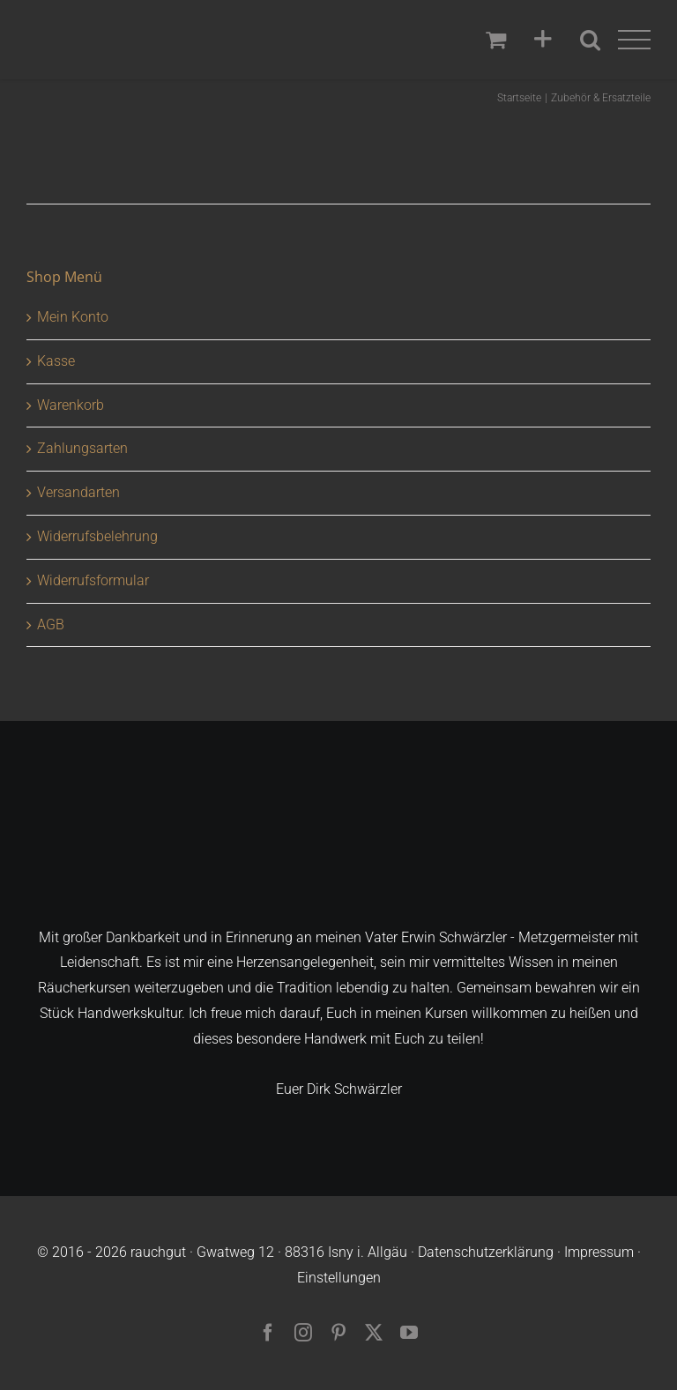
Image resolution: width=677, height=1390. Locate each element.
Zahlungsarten (82, 448)
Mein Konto (72, 316)
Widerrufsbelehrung (97, 536)
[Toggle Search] (590, 39)
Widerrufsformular (93, 580)
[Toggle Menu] (634, 40)
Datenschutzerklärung (486, 1252)
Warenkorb (70, 405)
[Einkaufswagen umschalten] (496, 39)
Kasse (56, 361)
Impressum (599, 1252)
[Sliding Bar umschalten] (543, 40)
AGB (50, 624)
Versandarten (78, 492)
